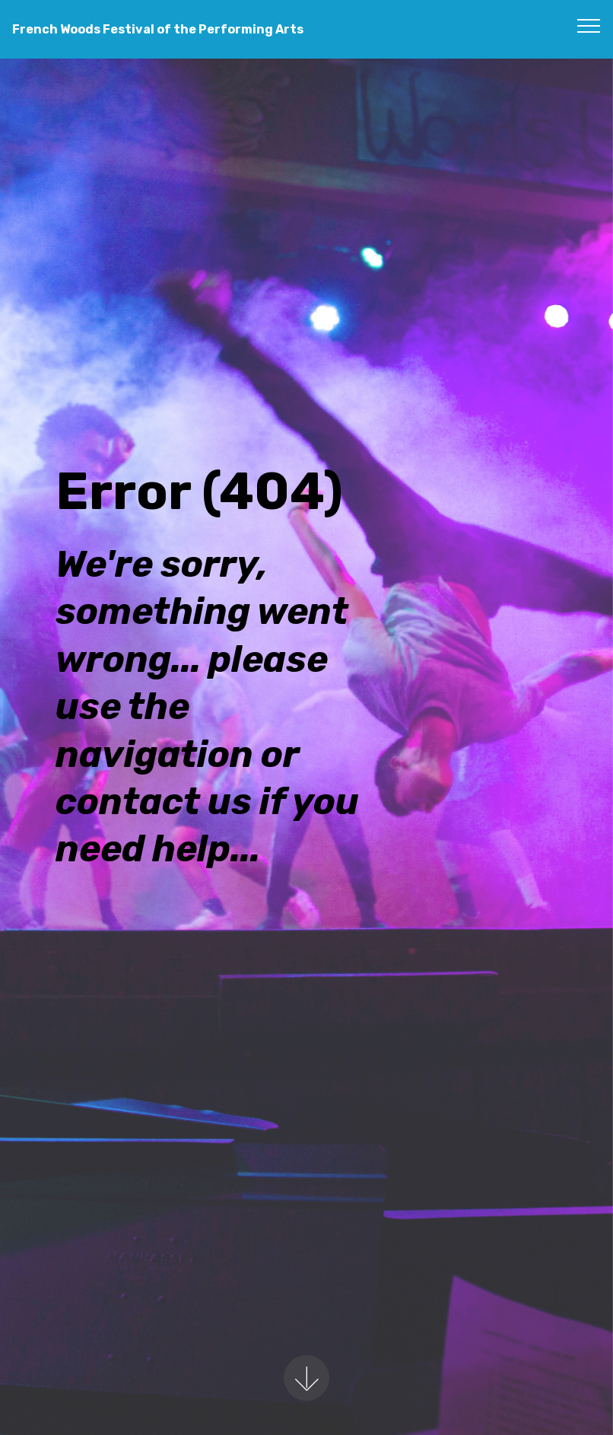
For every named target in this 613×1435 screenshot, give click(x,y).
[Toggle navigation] (589, 25)
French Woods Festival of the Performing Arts (157, 29)
